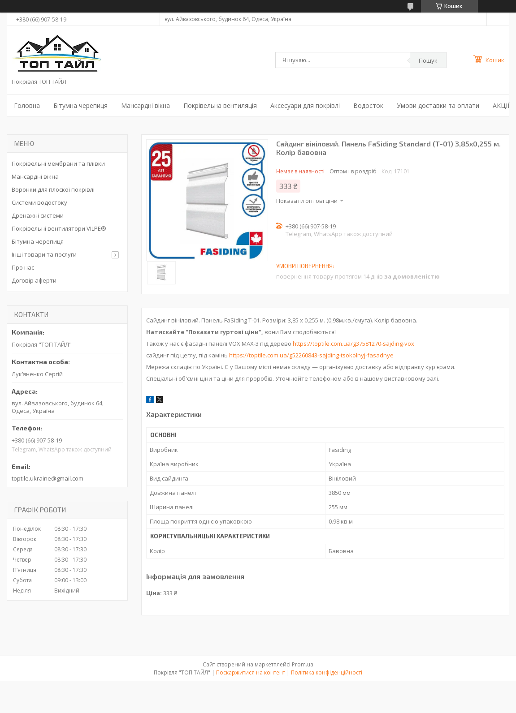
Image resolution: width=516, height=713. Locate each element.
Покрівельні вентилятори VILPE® (59, 228)
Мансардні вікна (145, 105)
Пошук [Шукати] (428, 60)
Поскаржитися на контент (250, 672)
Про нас (23, 267)
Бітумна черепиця (80, 105)
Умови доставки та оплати (438, 105)
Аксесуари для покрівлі (305, 105)
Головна (27, 105)
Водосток (368, 105)
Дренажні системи (38, 215)
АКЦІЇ (501, 105)
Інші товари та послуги (44, 254)
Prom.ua (302, 664)
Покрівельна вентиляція (220, 105)
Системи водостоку (39, 202)
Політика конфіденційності (326, 672)
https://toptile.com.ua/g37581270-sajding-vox (353, 343)
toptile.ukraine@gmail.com (47, 478)
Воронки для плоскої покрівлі (53, 189)
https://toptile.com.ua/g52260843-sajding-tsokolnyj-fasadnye (311, 355)
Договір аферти (34, 280)
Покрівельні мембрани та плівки (58, 163)
